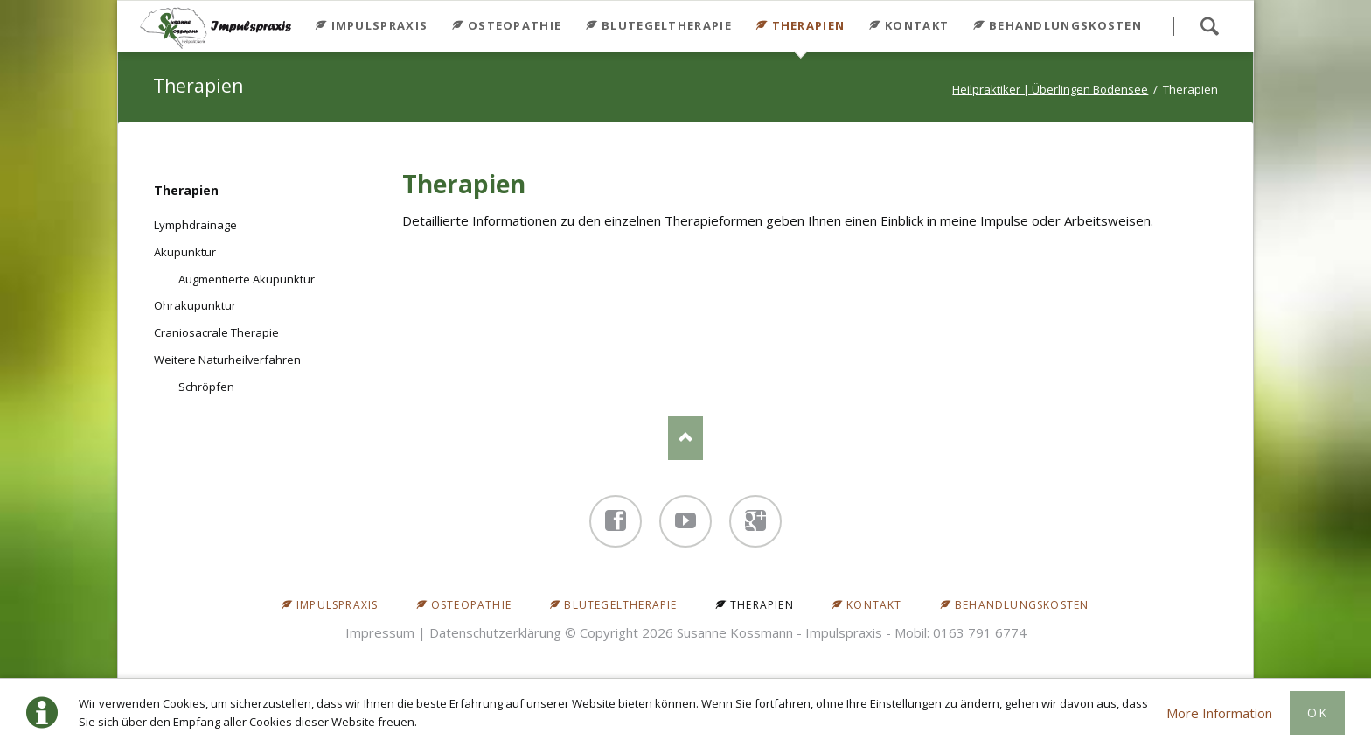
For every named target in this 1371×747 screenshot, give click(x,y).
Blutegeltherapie (667, 25)
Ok (1317, 712)
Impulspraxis (379, 25)
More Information (1219, 713)
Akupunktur (185, 252)
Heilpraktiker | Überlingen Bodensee (1050, 89)
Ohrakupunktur (195, 305)
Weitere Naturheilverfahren (227, 359)
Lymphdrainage (195, 225)
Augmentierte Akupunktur (246, 279)
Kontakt (917, 25)
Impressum (379, 632)
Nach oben (685, 438)
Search (1209, 26)
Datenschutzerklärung (495, 632)
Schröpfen (206, 386)
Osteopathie (514, 25)
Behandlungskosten (1065, 25)
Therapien (186, 190)
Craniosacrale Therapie (216, 332)
